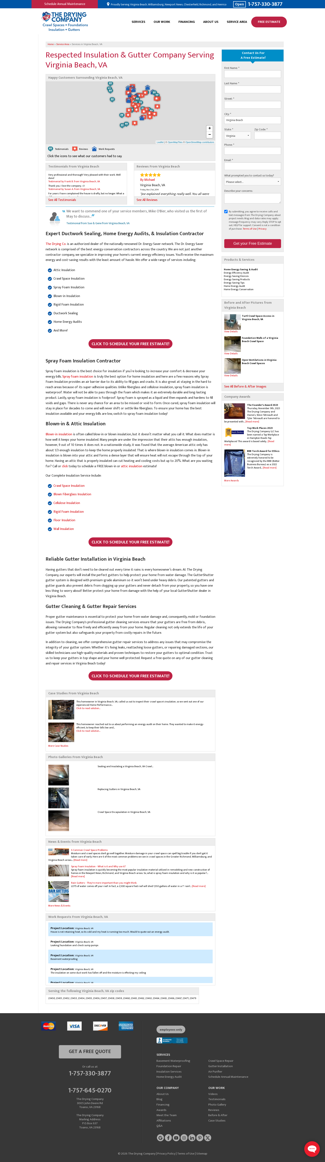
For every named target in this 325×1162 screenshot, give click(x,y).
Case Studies (217, 1120)
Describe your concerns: (238, 191)
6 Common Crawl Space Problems (89, 850)
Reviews (213, 1110)
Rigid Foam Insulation (68, 512)
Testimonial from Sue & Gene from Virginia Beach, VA (98, 223)
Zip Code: (261, 129)
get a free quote (90, 1051)
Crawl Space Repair (220, 1060)
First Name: (231, 68)
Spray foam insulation (77, 376)
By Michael (147, 180)
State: (228, 129)
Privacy (262, 229)
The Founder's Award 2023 (262, 405)
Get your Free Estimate (252, 243)
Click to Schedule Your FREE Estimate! (130, 343)
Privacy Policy (166, 1153)
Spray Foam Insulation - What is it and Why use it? (98, 866)
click (65, 466)
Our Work (162, 22)
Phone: (229, 145)
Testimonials (217, 1099)
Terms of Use (250, 229)
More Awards (231, 480)
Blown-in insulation (59, 434)
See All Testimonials (62, 200)
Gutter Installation (220, 1066)
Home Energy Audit (169, 1076)
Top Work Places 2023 (260, 428)
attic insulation (131, 466)
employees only (171, 1029)
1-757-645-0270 (90, 1090)
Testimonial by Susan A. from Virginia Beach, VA (74, 189)
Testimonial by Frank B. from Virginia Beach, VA (74, 181)
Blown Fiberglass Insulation (72, 494)
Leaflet (160, 142)
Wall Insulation (63, 529)
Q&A (159, 1125)
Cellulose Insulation (66, 503)
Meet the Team (166, 1115)
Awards (161, 1110)
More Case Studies (58, 746)
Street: (229, 99)
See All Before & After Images (245, 386)
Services (138, 22)
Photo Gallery (217, 1104)
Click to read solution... (88, 708)
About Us (210, 22)
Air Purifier (215, 1071)
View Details (231, 331)
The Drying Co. (56, 244)
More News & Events (59, 906)
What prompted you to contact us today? (249, 175)
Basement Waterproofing (173, 1060)
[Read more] (252, 422)
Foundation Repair (168, 1066)
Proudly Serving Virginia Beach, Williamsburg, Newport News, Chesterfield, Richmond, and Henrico (168, 4)
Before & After (217, 1115)
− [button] (209, 135)
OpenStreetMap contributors (200, 142)
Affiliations (163, 1120)
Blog (159, 1099)
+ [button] (209, 129)
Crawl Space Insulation (69, 486)
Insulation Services (169, 1071)
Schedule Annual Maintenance (64, 4)
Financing (186, 22)
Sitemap (201, 1153)
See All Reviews (147, 200)
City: (227, 114)
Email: (228, 160)
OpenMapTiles (175, 142)
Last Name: (231, 83)
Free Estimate (269, 22)
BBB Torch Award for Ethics (263, 451)
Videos (213, 1094)
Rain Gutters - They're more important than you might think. (104, 883)
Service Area (237, 22)
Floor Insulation (64, 520)
